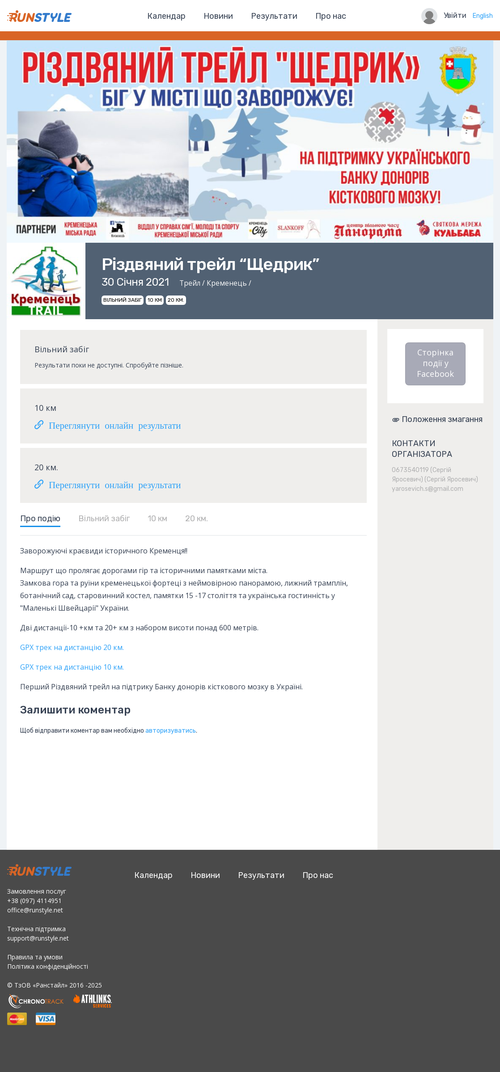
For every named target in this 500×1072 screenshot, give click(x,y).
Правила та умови (35, 957)
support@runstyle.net (38, 938)
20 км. (196, 518)
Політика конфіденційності (47, 966)
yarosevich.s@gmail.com (427, 489)
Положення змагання (437, 419)
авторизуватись (170, 730)
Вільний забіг (104, 518)
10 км (157, 518)
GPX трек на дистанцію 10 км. (72, 667)
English (483, 16)
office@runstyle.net (35, 910)
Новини (218, 16)
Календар (166, 16)
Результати (274, 16)
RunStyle (39, 16)
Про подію (40, 518)
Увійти (455, 15)
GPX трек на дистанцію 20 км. (73, 647)
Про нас (330, 16)
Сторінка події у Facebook (435, 363)
